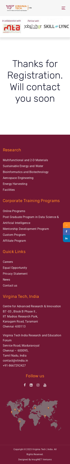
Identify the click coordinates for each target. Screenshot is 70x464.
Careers (8, 262)
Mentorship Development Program (26, 229)
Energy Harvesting (15, 184)
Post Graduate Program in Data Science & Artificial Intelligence (31, 220)
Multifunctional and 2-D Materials (25, 160)
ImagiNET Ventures (42, 459)
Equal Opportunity (15, 268)
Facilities (9, 190)
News (6, 279)
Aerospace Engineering (18, 178)
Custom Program (14, 235)
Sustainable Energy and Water (23, 166)
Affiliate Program (14, 240)
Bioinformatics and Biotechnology (26, 172)
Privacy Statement (15, 273)
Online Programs (14, 211)
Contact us (10, 285)
